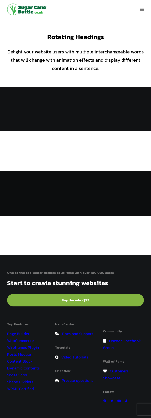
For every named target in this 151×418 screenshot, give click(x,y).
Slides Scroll (18, 375)
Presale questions (77, 380)
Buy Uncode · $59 (75, 300)
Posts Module (19, 354)
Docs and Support (77, 334)
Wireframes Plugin (23, 347)
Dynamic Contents (23, 368)
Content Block (20, 361)
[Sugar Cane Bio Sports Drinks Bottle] (27, 9)
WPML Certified (20, 389)
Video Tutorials (74, 357)
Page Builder (18, 334)
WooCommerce (20, 341)
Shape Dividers (20, 382)
